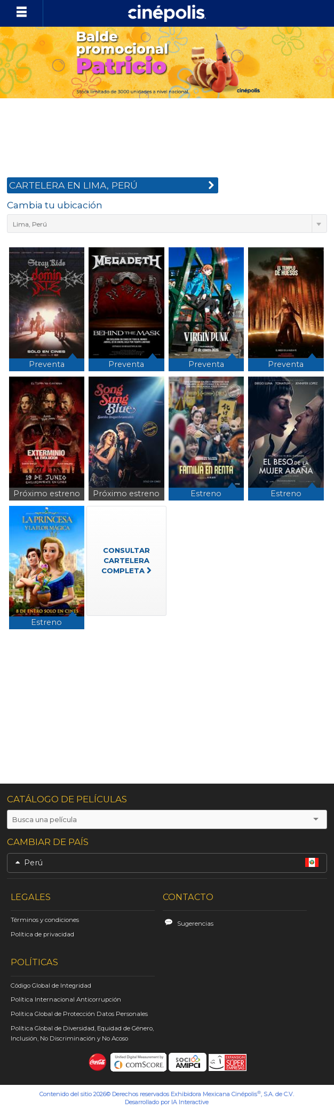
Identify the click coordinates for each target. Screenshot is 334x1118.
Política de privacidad (42, 934)
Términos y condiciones (45, 920)
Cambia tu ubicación (54, 205)
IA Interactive (190, 1102)
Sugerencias (195, 923)
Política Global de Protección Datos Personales (79, 1014)
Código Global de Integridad (51, 985)
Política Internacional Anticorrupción (66, 999)
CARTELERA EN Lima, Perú (111, 186)
